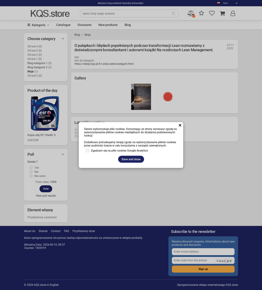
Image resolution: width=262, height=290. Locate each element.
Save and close (131, 159)
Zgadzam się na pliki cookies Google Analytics (119, 150)
